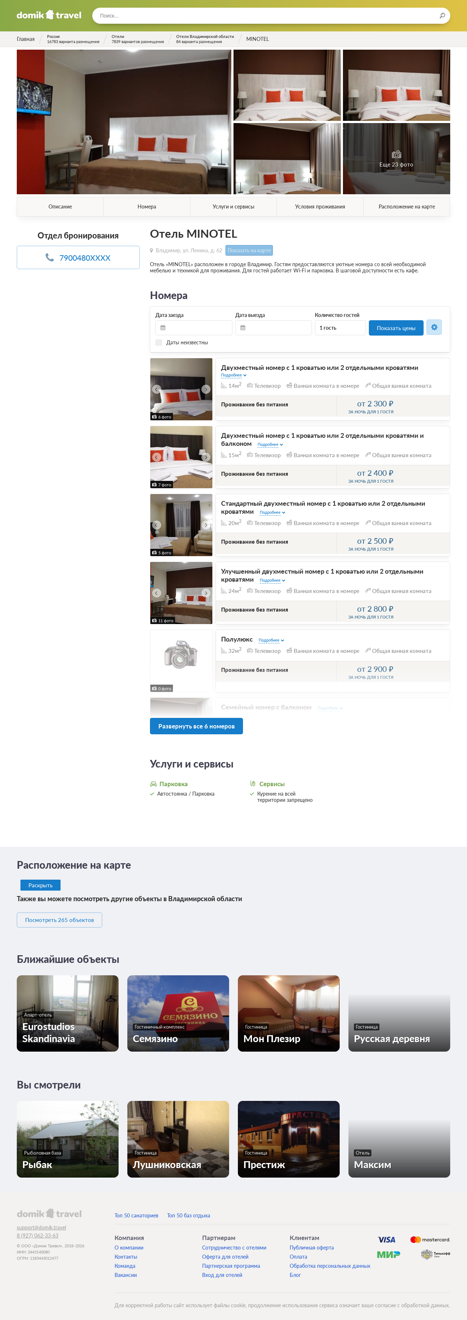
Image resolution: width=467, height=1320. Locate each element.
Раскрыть (41, 882)
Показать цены (396, 327)
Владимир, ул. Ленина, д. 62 (189, 249)
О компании (129, 1244)
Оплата (298, 1253)
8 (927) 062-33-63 (37, 1232)
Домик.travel (49, 14)
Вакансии (126, 1271)
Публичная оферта (312, 1244)
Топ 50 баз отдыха (188, 1212)
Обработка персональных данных (330, 1262)
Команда (125, 1262)
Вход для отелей (222, 1271)
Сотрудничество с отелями (234, 1244)
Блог (295, 1271)
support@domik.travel (41, 1224)
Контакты (126, 1253)
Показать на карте (248, 250)
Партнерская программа (231, 1262)
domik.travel (49, 1209)
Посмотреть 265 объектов (66, 917)
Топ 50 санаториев (136, 1212)
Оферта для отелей (225, 1253)
